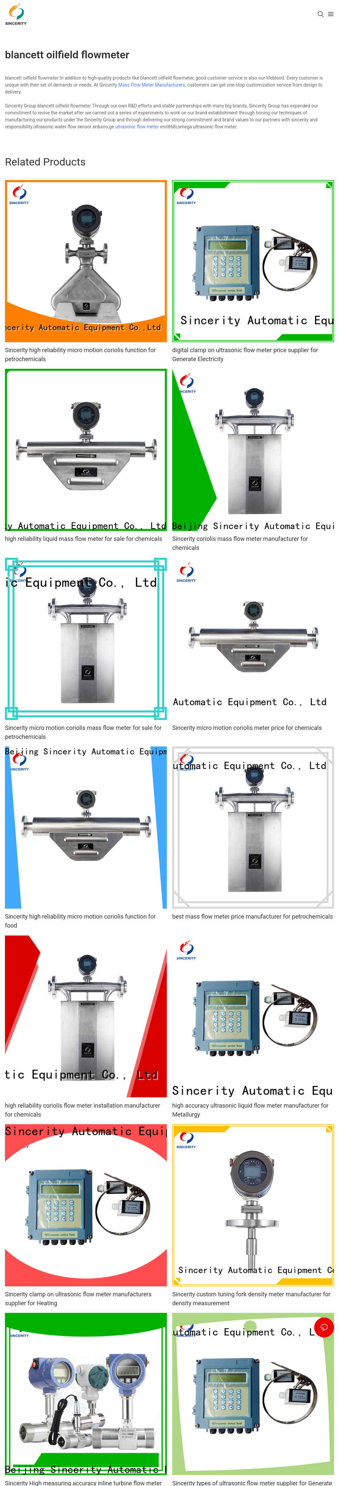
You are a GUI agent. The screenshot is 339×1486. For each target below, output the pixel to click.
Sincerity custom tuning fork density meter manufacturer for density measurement (251, 1299)
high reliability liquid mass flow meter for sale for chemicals (83, 538)
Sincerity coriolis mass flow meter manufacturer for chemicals (240, 543)
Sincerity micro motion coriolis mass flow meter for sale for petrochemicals (83, 732)
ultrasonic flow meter (137, 126)
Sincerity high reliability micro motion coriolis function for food (80, 921)
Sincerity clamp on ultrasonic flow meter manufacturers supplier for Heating (78, 1299)
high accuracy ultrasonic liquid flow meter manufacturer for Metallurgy (250, 1110)
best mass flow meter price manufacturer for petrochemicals (252, 916)
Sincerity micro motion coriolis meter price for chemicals (247, 727)
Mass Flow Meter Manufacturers (151, 85)
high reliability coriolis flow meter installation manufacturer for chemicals (82, 1110)
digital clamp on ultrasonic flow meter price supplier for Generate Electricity (245, 354)
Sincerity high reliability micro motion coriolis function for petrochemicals (80, 354)
